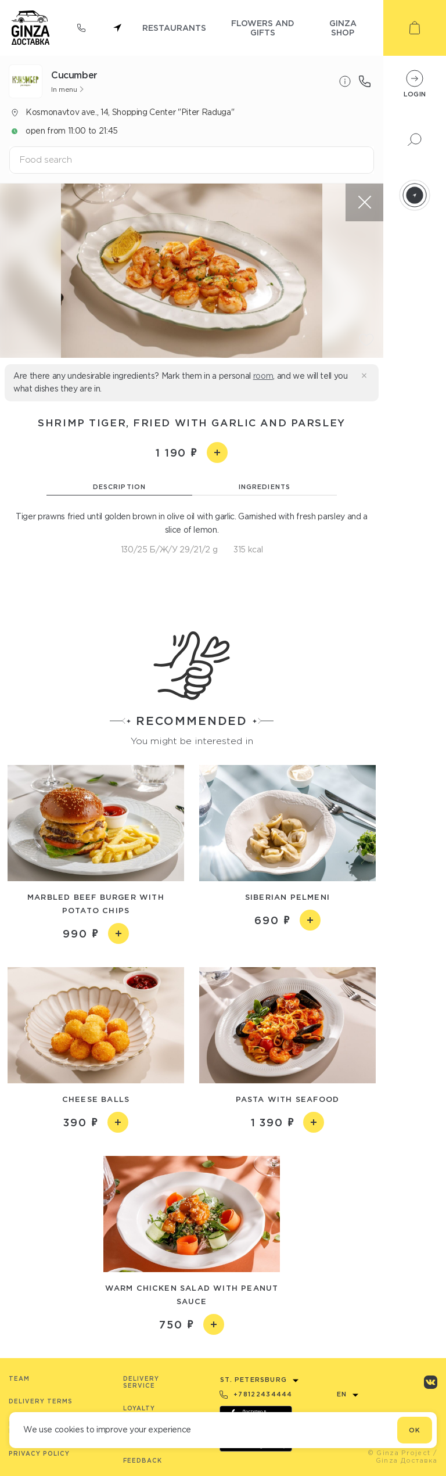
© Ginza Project (399, 1452)
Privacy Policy (39, 1453)
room (263, 375)
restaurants (174, 27)
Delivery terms (41, 1401)
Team (19, 1379)
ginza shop (343, 28)
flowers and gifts (262, 28)
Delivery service (141, 1382)
